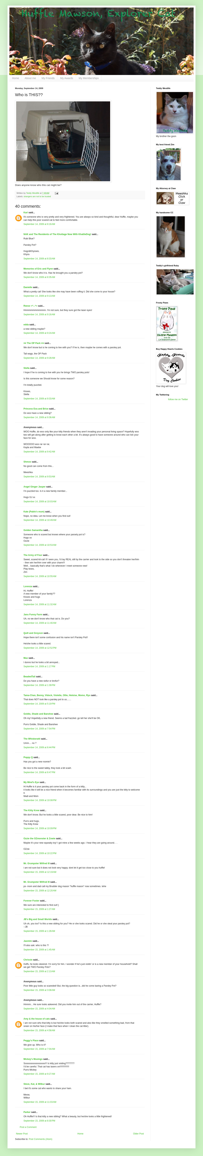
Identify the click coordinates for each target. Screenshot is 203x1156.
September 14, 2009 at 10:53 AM (39, 545)
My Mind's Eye (31, 782)
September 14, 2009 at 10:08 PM (39, 800)
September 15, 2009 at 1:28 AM (39, 931)
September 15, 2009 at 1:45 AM (39, 949)
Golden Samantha (33, 530)
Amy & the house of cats (36, 1018)
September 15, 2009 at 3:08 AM (39, 990)
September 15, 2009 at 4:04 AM (39, 1008)
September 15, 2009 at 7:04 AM (39, 1049)
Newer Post (22, 1133)
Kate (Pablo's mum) (34, 511)
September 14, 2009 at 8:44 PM (39, 747)
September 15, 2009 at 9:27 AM (39, 1074)
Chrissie (27, 959)
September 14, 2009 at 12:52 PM (39, 648)
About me (30, 78)
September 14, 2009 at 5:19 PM (39, 703)
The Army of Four (32, 555)
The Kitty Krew (31, 810)
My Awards (66, 78)
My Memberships (89, 78)
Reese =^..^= (30, 306)
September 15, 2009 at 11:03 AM (39, 1102)
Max (25, 658)
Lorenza (27, 586)
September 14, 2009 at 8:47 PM (39, 772)
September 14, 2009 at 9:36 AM (39, 417)
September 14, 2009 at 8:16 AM (39, 224)
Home (15, 78)
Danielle (27, 287)
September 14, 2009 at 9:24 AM (39, 333)
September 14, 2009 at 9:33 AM (39, 398)
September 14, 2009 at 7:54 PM (39, 728)
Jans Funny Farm (32, 614)
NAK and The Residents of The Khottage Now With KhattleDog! (57, 234)
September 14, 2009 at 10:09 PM (39, 828)
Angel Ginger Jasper (34, 486)
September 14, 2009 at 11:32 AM (39, 604)
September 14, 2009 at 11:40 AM (39, 623)
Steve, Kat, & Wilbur (34, 1084)
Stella (26, 368)
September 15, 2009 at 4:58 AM (39, 1030)
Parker (26, 1112)
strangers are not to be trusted (37, 196)
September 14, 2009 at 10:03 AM (39, 501)
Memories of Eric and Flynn (38, 268)
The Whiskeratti (31, 738)
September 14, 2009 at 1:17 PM (39, 666)
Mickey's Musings (33, 1059)
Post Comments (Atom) (40, 1139)
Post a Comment (28, 1127)
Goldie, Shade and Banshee (38, 714)
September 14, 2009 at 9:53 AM (39, 476)
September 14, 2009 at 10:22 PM (39, 853)
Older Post (138, 1133)
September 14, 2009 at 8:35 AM (39, 277)
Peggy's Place (31, 1040)
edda (26, 324)
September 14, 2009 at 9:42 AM (39, 451)
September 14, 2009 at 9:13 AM (39, 296)
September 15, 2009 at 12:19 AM (39, 872)
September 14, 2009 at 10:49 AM (39, 520)
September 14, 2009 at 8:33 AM (39, 258)
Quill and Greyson (33, 633)
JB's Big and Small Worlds (37, 919)
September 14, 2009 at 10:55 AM (39, 576)
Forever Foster (31, 900)
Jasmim (27, 941)
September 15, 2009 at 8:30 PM (39, 1120)
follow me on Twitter (178, 399)
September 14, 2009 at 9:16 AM (39, 314)
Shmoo (27, 461)
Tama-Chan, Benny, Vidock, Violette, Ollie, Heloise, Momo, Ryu (56, 695)
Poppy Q (28, 757)
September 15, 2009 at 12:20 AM (39, 890)
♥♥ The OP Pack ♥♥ (33, 343)
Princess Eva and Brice (35, 408)
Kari (25, 212)
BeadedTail (29, 676)
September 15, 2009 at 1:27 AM (39, 909)
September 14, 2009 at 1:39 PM (39, 685)
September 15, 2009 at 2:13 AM (39, 971)
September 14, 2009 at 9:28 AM (39, 358)
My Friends (48, 78)
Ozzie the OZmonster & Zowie (39, 838)
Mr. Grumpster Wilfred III (36, 863)
